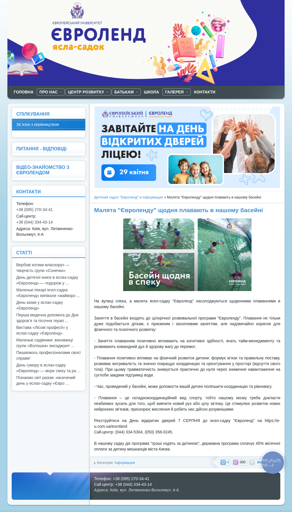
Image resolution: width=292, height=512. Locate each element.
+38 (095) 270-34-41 (34, 209)
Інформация (153, 197)
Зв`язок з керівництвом (37, 124)
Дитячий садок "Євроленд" (116, 197)
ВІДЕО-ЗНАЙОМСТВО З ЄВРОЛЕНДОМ (42, 170)
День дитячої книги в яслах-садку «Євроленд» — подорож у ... (47, 280)
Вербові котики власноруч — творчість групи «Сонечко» (42, 268)
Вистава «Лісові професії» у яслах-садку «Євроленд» (42, 330)
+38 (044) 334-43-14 (34, 222)
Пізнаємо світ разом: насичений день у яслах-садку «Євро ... (45, 380)
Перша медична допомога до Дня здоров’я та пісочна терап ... (47, 318)
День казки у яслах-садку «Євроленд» (39, 305)
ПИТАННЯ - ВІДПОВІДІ (41, 148)
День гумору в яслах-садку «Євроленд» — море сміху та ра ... (48, 368)
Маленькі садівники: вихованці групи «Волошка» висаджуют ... (45, 343)
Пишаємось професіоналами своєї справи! (48, 355)
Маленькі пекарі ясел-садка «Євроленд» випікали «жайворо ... (48, 293)
